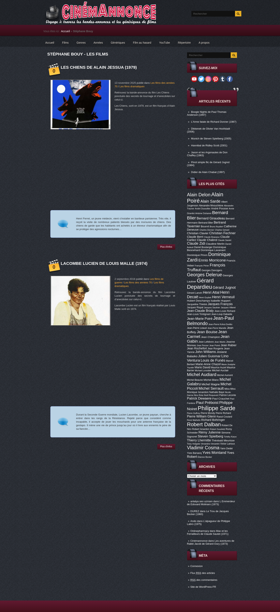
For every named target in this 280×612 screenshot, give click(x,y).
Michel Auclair (220, 370)
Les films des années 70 (138, 282)
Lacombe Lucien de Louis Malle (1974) (104, 263)
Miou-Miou (230, 388)
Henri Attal (211, 292)
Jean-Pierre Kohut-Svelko (220, 324)
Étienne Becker (205, 457)
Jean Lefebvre (206, 341)
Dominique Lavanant (213, 250)
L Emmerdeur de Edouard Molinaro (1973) (211, 503)
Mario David (202, 367)
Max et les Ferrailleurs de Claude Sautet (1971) (207, 532)
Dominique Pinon (197, 255)
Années (98, 42)
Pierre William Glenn (201, 416)
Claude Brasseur (212, 237)
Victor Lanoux (227, 443)
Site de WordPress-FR (203, 586)
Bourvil (205, 226)
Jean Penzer (203, 345)
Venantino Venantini (210, 444)
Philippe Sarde (216, 408)
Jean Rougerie (215, 348)
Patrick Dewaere (199, 398)
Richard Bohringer (213, 419)
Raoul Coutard (224, 416)
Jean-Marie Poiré (200, 319)
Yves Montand (214, 452)
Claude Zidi (196, 243)
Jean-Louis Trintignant (199, 314)
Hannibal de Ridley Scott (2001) (209, 145)
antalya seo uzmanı (201, 501)
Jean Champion (210, 337)
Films (65, 42)
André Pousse (219, 208)
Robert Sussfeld (217, 429)
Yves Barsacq (194, 453)
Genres (81, 42)
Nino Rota (198, 395)
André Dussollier (202, 208)
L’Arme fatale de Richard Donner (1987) (213, 121)
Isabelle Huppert (220, 300)
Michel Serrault (211, 388)
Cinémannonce (199, 540)
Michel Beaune (195, 380)
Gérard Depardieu (200, 283)
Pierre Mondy (208, 413)
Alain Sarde (210, 201)
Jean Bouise (207, 332)
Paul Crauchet (220, 398)
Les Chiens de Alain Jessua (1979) (99, 67)
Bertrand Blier (205, 222)
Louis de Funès (213, 360)
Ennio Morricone (212, 260)
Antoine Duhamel (203, 213)
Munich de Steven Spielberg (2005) (211, 138)
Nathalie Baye (216, 392)
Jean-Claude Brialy (200, 310)
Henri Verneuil (223, 297)
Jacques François (220, 304)
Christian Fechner (222, 233)
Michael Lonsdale (203, 370)
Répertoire (184, 42)
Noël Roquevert (211, 395)
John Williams (205, 352)
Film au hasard (142, 42)
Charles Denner (206, 230)
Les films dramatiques (132, 86)
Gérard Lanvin (194, 292)
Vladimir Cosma (203, 447)
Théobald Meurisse (223, 440)
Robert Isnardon (200, 429)
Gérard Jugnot (224, 288)
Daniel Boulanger (203, 247)
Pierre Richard (223, 413)
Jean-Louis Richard (224, 311)
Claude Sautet (224, 240)
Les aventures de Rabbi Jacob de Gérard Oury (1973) (210, 542)
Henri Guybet (205, 297)
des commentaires (203, 579)
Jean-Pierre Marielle (216, 328)
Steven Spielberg (210, 436)
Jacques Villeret (228, 307)
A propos (204, 42)
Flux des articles (202, 573)
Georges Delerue (204, 274)
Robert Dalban (204, 424)
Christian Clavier (198, 233)
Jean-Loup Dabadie (221, 314)
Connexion (196, 566)
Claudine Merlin (215, 243)
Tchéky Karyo (230, 436)
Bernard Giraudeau (211, 218)
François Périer (202, 265)
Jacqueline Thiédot (197, 304)
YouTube (164, 42)
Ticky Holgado (193, 444)
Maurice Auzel (218, 367)
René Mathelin (194, 420)
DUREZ (194, 511)
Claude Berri (195, 236)
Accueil (65, 31)
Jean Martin (220, 342)
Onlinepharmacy (199, 530)
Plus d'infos (166, 246)
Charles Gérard (222, 230)
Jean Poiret (214, 345)
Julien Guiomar (209, 356)
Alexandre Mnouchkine (211, 205)
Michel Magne (210, 384)
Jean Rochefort (197, 348)
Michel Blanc (211, 379)
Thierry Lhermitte (199, 440)
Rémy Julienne (210, 432)
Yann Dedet (226, 448)
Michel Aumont (225, 375)
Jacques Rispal (195, 307)
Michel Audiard (201, 374)
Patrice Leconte (227, 395)
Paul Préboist (207, 402)
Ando (193, 521)
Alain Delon (199, 194)
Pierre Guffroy (193, 413)
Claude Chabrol (207, 240)
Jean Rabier (228, 345)
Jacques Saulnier (212, 307)
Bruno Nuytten (216, 226)
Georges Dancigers (211, 270)
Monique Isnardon (198, 392)
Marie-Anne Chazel (208, 364)
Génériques (118, 42)
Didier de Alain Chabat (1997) (208, 172)
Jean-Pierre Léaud (197, 328)
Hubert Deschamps (198, 300)
